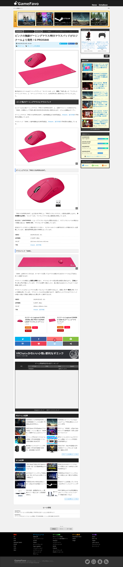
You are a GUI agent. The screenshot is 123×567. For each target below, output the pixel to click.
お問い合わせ (95, 542)
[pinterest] (54, 339)
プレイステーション (38, 538)
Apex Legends (37, 546)
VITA (15, 548)
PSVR (15, 544)
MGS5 (54, 546)
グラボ (34, 366)
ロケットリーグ (37, 552)
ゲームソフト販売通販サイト (60, 538)
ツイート (63, 43)
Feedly (95, 165)
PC (28, 46)
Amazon (64, 115)
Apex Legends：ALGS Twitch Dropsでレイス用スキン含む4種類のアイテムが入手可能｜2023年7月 (100, 114)
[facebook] (39, 339)
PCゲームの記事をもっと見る (70, 454)
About (93, 536)
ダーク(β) (69, 529)
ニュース (100, 138)
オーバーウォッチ (37, 544)
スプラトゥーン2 (37, 550)
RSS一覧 (94, 538)
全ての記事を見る (95, 129)
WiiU (15, 550)
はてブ (71, 43)
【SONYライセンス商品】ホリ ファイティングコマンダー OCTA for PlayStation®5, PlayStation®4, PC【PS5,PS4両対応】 (102, 45)
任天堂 (35, 540)
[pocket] (39, 343)
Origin (74, 540)
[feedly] (71, 339)
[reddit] (54, 343)
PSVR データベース (58, 552)
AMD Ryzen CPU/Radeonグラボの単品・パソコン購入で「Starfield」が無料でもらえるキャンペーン (100, 105)
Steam (35, 542)
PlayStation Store (76, 536)
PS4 (59, 366)
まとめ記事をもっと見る (71, 499)
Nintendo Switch (18, 542)
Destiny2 (55, 540)
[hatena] (23, 343)
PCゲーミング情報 (58, 536)
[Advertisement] (95, 198)
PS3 (15, 546)
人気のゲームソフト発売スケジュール (96, 156)
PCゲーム (21, 46)
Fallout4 (55, 548)
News (94, 5)
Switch (72, 366)
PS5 (47, 366)
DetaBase (103, 5)
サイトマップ (95, 546)
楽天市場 (71, 115)
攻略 (106, 138)
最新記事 (35, 536)
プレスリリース (96, 544)
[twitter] (23, 339)
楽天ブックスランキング (53, 410)
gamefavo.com (25, 562)
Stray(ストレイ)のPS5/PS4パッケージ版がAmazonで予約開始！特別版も (100, 121)
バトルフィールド (37, 548)
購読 (104, 165)
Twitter (85, 165)
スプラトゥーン (57, 542)
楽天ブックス (63, 368)
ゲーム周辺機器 (35, 46)
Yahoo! (35, 327)
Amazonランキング (39, 410)
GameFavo (20, 560)
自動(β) (54, 529)
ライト (61, 529)
